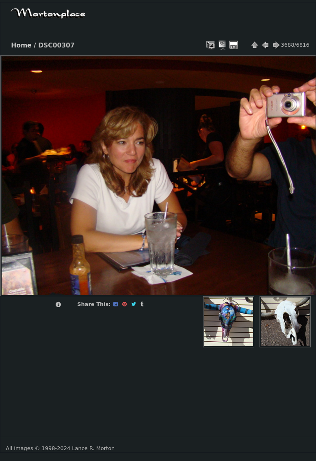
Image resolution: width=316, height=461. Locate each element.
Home (21, 45)
